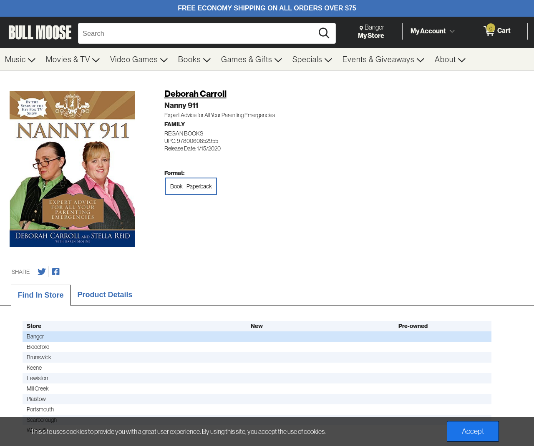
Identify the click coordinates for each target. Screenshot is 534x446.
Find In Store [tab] (41, 295)
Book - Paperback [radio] (191, 186)
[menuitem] (20, 59)
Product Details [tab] (105, 295)
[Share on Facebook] (56, 272)
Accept (473, 431)
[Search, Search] (197, 33)
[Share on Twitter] (42, 272)
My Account (428, 31)
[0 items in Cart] (496, 31)
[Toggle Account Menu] (452, 31)
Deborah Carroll (195, 93)
